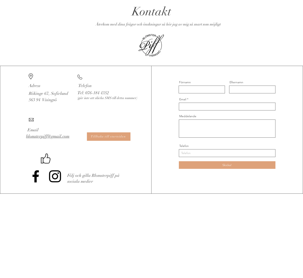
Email (182, 99)
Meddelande (187, 116)
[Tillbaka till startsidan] (108, 136)
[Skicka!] (227, 165)
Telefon (184, 145)
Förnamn (185, 82)
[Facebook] (36, 176)
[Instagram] (55, 176)
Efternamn (236, 82)
